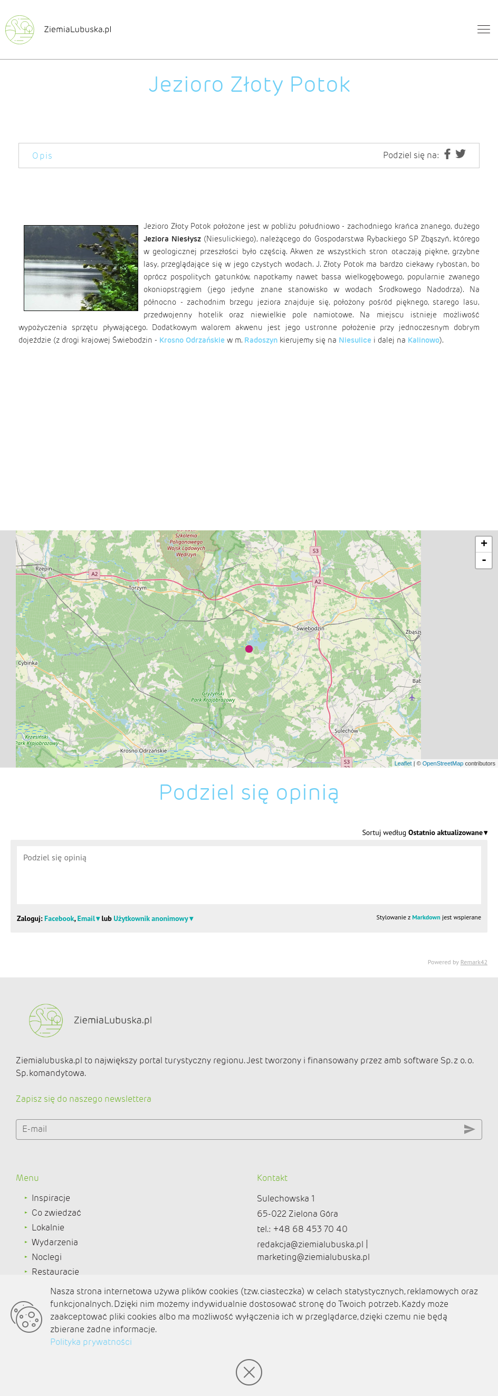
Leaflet (403, 763)
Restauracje (55, 1271)
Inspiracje (51, 1198)
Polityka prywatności (91, 1341)
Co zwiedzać (56, 1212)
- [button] (484, 560)
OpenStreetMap (443, 763)
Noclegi (47, 1257)
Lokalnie (48, 1227)
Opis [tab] (42, 155)
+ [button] (484, 544)
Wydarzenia (55, 1242)
